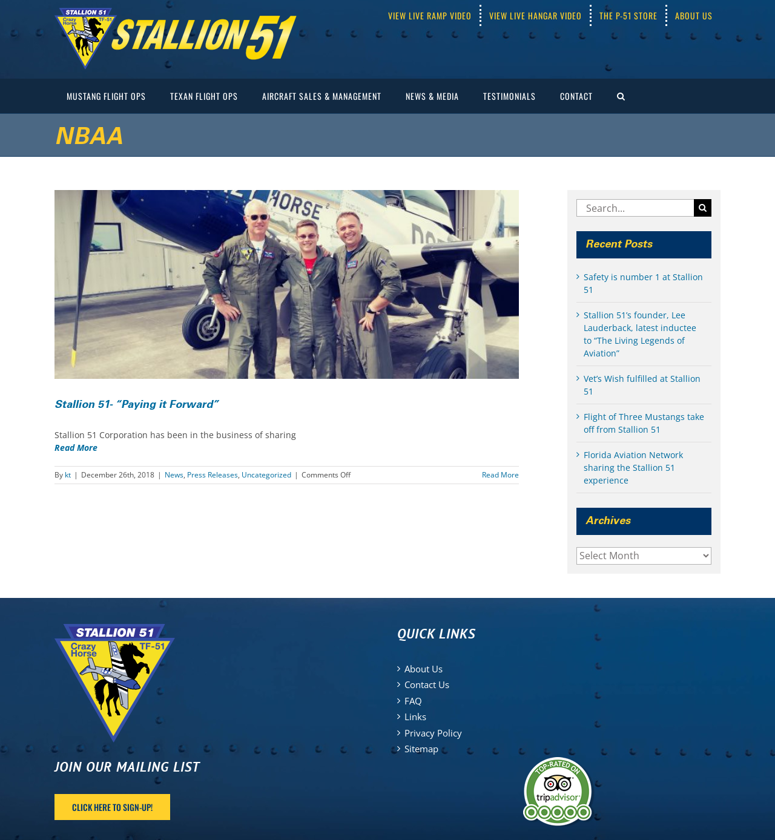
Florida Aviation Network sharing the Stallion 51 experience (633, 467)
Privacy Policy (433, 733)
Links (415, 716)
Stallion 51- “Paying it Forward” (136, 404)
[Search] (702, 208)
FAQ (413, 701)
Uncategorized (266, 475)
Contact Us (426, 684)
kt (68, 475)
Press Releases (212, 475)
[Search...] (635, 208)
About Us (423, 669)
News (174, 475)
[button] (621, 96)
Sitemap (421, 749)
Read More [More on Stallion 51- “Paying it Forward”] (500, 475)
